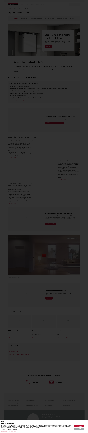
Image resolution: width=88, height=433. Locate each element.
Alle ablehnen (79, 428)
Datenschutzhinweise (12, 431)
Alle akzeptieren (79, 426)
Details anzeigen (4, 431)
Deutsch (3, 421)
